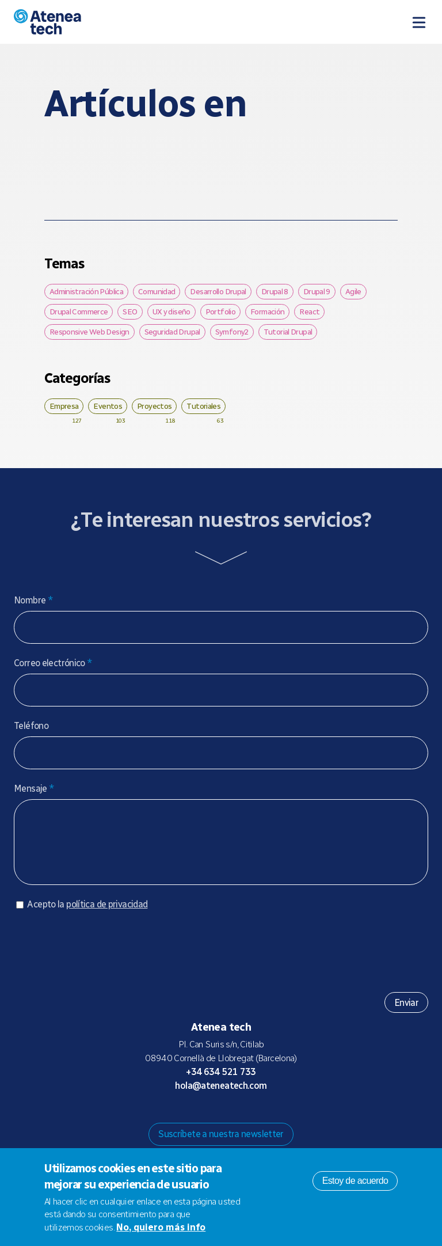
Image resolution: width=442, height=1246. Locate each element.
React (309, 311)
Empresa (64, 406)
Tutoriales (203, 406)
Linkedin (267, 1119)
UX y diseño (171, 311)
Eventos (107, 406)
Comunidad (156, 291)
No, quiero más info (160, 1227)
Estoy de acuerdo (355, 1181)
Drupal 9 (316, 291)
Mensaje (34, 788)
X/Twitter (230, 1119)
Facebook (249, 1119)
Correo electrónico (53, 663)
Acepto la (87, 915)
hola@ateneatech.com (220, 1097)
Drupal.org (175, 1119)
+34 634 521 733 (221, 1083)
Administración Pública (86, 291)
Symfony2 (232, 331)
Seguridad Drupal (172, 331)
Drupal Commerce (78, 311)
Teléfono (31, 725)
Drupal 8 (274, 291)
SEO (130, 311)
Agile (353, 291)
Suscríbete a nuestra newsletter (221, 1145)
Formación (267, 311)
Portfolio (220, 311)
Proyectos (154, 406)
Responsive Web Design (89, 331)
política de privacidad (106, 915)
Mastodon (193, 1119)
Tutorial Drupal (288, 331)
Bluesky (212, 1119)
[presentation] (101, 958)
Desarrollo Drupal (218, 291)
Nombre (33, 600)
